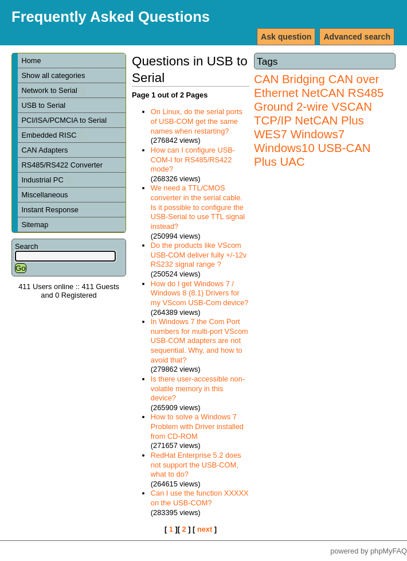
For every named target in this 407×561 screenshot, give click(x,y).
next (204, 529)
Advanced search (356, 36)
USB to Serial (43, 105)
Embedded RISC (53, 135)
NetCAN (323, 92)
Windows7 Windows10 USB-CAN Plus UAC (312, 147)
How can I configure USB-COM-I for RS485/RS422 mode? (193, 159)
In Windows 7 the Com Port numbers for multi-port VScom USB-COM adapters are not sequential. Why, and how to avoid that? (199, 340)
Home (31, 60)
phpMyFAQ (388, 551)
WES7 (270, 134)
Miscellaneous (44, 194)
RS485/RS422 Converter (62, 165)
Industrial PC (46, 180)
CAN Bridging (289, 78)
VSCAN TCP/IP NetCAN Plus (313, 113)
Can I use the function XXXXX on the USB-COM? (200, 498)
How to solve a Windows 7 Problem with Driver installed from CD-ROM (197, 426)
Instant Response (50, 209)
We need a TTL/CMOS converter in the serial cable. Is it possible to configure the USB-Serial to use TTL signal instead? (198, 207)
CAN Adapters (44, 150)
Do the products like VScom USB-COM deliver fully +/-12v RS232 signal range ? (198, 254)
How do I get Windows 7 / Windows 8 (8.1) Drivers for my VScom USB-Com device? (200, 293)
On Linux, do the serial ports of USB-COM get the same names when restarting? (196, 121)
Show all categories (53, 75)
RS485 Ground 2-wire (318, 99)
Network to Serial (53, 90)
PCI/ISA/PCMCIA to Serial (64, 120)
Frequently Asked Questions (110, 17)
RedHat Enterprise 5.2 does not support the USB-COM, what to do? (196, 464)
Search (26, 246)
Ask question (286, 36)
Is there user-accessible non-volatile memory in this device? (198, 388)
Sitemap (34, 224)
